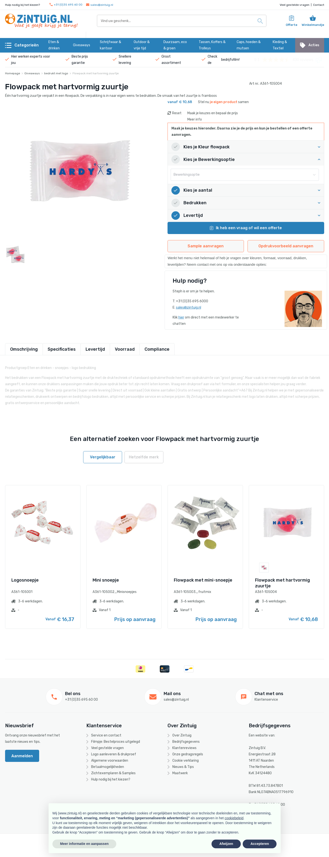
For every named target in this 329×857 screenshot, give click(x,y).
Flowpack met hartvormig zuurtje (96, 73)
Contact (318, 5)
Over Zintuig (181, 735)
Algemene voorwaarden (109, 760)
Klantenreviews (184, 748)
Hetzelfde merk (144, 457)
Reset (177, 113)
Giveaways (32, 73)
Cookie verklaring (185, 760)
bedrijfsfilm (230, 60)
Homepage (12, 73)
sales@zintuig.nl (99, 4)
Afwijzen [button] (226, 844)
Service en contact (106, 735)
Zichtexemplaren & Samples (113, 773)
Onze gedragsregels (187, 754)
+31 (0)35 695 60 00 (66, 4)
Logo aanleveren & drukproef (113, 754)
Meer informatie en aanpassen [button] (84, 844)
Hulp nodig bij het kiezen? (110, 779)
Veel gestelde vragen (294, 5)
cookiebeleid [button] (234, 818)
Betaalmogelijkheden (107, 767)
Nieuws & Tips (183, 767)
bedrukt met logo (56, 73)
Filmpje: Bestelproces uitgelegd (115, 742)
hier (181, 317)
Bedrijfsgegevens (186, 742)
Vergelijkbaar (102, 457)
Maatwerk (180, 773)
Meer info (194, 119)
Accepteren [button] (259, 844)
